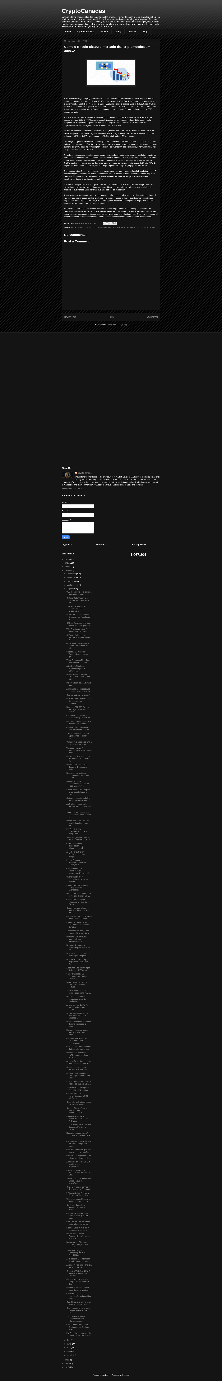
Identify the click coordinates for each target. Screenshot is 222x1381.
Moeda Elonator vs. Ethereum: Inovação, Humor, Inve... (76, 862)
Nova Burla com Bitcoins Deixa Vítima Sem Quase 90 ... (78, 676)
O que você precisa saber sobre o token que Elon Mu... (77, 1215)
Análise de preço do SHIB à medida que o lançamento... (78, 1164)
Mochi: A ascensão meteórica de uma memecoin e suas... (78, 1024)
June (69, 1344)
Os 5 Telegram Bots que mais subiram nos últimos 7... (78, 1151)
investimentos (123, 227)
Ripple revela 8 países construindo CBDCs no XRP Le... (77, 1118)
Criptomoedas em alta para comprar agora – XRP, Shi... (77, 1310)
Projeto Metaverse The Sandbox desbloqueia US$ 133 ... (78, 1172)
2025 (67, 563)
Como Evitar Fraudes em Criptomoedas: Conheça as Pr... (77, 1327)
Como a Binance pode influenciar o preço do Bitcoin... (76, 901)
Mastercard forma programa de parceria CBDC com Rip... (78, 961)
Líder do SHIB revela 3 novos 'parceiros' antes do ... (78, 1229)
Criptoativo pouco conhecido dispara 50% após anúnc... (78, 1188)
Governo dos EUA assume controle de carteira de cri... (77, 645)
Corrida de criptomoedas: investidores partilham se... (78, 716)
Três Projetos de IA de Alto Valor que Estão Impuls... (78, 630)
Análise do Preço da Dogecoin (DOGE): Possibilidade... (75, 1252)
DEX (114, 227)
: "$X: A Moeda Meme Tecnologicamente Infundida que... (75, 1318)
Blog (145, 31)
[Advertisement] (84, 355)
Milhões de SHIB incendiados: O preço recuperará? (76, 831)
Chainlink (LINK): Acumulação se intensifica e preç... (78, 1296)
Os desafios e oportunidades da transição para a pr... (78, 1048)
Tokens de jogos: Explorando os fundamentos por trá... (78, 1200)
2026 (67, 559)
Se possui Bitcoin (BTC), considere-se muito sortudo (76, 984)
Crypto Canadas (85, 473)
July (69, 1340)
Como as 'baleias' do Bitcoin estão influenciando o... (78, 1223)
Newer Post (70, 317)
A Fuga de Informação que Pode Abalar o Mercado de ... (78, 814)
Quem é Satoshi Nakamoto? (78, 695)
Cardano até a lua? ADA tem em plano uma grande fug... (78, 1143)
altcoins (74, 227)
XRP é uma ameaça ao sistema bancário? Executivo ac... (76, 608)
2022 (67, 1360)
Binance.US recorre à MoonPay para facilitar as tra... (78, 947)
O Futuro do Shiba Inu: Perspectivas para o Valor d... (78, 637)
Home (68, 31)
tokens (152, 227)
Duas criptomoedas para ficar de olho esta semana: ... (78, 722)
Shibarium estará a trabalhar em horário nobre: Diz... (78, 799)
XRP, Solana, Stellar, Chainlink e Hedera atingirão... (75, 854)
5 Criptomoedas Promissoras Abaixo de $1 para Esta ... (78, 1082)
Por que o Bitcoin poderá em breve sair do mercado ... (78, 894)
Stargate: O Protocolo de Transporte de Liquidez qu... (77, 654)
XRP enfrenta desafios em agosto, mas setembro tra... (77, 735)
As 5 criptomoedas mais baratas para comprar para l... (78, 806)
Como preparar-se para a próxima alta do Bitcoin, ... (78, 1068)
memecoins (134, 227)
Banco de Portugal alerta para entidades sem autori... (76, 1032)
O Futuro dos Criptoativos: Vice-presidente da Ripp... (78, 728)
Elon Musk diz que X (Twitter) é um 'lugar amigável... (78, 954)
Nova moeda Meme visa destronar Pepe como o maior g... (77, 767)
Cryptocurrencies (85, 31)
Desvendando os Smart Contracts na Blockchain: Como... (78, 775)
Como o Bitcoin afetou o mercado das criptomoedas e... (76, 1110)
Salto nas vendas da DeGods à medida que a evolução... (78, 1180)
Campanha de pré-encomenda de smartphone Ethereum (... (78, 870)
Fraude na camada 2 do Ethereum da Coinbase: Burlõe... (77, 924)
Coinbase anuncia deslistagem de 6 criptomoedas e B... (75, 845)
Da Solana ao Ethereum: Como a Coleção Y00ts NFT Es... (77, 1244)
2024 (67, 567)
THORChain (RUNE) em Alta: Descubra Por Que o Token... (78, 1127)
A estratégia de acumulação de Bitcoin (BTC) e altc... (78, 969)
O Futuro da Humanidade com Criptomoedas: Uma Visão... (78, 1075)
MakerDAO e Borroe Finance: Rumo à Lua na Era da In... (77, 1236)
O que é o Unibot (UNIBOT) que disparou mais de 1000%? (78, 1273)
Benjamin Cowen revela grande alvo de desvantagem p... (76, 939)
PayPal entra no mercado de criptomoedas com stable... (78, 1334)
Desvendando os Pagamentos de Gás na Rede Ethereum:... (77, 783)
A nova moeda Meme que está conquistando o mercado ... (77, 1015)
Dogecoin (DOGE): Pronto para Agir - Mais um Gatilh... (77, 709)
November (71, 577)
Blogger (125, 1375)
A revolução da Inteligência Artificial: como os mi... (77, 1088)
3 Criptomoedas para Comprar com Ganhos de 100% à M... (78, 976)
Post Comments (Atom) (117, 325)
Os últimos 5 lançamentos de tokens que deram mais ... (78, 1157)
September (72, 585)
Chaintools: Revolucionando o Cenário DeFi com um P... (78, 758)
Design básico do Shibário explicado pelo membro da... (77, 823)
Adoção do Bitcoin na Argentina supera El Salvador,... (75, 668)
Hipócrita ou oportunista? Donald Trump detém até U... (78, 1135)
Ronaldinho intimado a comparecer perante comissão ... (76, 998)
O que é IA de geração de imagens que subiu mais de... (77, 1281)
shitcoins (144, 227)
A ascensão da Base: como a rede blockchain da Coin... (78, 1062)
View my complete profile (72, 488)
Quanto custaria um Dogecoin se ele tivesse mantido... (77, 879)
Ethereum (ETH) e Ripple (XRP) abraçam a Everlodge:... (77, 887)
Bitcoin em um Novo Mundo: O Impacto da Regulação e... (78, 616)
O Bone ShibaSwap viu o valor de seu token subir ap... (77, 600)
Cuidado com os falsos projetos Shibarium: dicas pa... (78, 910)
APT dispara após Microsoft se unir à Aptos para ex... (78, 1260)
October (70, 581)
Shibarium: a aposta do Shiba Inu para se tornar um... (79, 743)
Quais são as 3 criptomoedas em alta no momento (78, 1103)
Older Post (152, 317)
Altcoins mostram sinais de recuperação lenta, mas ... (78, 991)
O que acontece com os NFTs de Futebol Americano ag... (76, 1040)
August (70, 589)
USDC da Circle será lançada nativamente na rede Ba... (78, 593)
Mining (118, 31)
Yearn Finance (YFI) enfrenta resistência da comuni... (78, 661)
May (69, 1347)
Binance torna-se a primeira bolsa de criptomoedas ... (78, 1289)
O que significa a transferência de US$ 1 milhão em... (77, 1095)
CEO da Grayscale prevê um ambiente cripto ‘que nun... (78, 624)
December (71, 574)
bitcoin (81, 227)
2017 (67, 1367)
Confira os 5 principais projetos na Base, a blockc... (75, 1207)
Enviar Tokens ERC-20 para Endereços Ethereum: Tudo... (78, 792)
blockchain (89, 227)
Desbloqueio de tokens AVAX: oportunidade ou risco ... (77, 1055)
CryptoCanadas (83, 11)
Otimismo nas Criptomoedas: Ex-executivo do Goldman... (78, 701)
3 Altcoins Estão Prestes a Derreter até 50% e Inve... (78, 1194)
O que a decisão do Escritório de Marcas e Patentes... (79, 917)
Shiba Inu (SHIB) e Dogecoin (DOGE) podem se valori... (78, 838)
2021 (67, 1363)
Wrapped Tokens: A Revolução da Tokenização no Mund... (78, 750)
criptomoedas (101, 227)
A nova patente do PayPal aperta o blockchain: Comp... (77, 1007)
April (69, 1351)
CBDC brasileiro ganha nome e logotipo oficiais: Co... (78, 1303)
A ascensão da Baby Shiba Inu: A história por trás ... (77, 932)
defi (109, 227)
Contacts (132, 31)
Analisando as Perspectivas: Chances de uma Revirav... (79, 690)
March (70, 1355)
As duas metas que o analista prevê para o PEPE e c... (79, 1266)
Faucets (104, 31)
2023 (67, 570)
